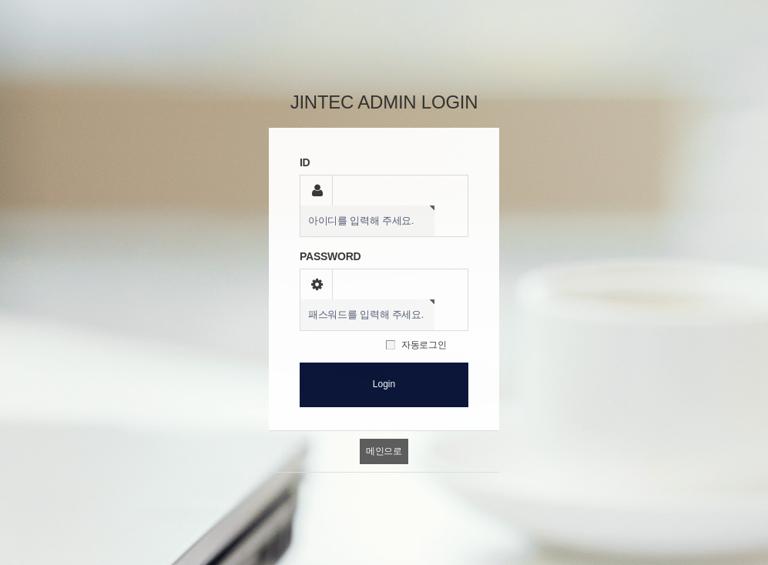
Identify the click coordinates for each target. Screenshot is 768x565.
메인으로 (384, 451)
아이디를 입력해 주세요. (361, 221)
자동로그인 (424, 344)
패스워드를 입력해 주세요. (366, 314)
